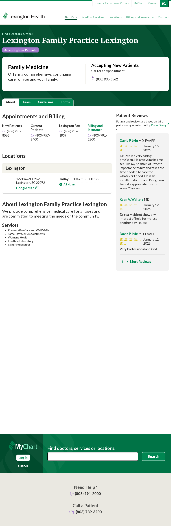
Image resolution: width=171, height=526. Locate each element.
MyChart (139, 3)
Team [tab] (26, 102)
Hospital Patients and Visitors (112, 3)
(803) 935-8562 (104, 78)
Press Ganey (158, 125)
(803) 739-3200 (89, 512)
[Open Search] (164, 3)
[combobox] (92, 456)
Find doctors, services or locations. (81, 448)
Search (153, 456)
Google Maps (26, 188)
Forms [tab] (65, 102)
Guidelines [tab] (45, 102)
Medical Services (93, 17)
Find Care (71, 17)
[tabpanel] (85, 193)
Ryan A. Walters (131, 199)
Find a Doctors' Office (17, 33)
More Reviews (136, 262)
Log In (23, 458)
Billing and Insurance (140, 17)
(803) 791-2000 (88, 493)
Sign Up (23, 465)
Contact (163, 17)
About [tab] (10, 102)
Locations (115, 17)
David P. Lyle (129, 141)
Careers (152, 3)
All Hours (69, 184)
